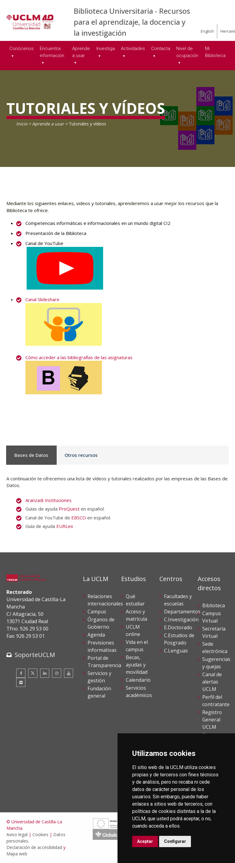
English (207, 31)
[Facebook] (20, 673)
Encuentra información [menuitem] (52, 52)
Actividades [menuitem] (133, 48)
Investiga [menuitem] (105, 48)
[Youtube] (68, 673)
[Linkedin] (44, 673)
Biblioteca (213, 605)
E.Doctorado (178, 627)
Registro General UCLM (212, 719)
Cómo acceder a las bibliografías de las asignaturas (78, 357)
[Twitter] (32, 673)
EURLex (64, 526)
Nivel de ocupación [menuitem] (187, 52)
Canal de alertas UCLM (212, 681)
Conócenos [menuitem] (21, 48)
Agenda (96, 634)
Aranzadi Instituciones (48, 500)
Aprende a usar (48, 124)
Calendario (138, 680)
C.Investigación (181, 619)
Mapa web (16, 854)
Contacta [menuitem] (160, 48)
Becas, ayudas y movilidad (136, 664)
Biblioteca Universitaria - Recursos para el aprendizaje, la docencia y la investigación (132, 22)
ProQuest (69, 509)
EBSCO (78, 518)
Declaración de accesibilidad (34, 847)
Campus (97, 611)
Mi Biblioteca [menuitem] (215, 52)
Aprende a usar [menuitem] (81, 52)
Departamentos (182, 611)
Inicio (21, 124)
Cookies (40, 834)
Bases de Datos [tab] (28, 455)
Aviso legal (17, 834)
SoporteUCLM (35, 655)
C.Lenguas (176, 650)
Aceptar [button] (145, 841)
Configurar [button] (175, 841)
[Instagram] (56, 673)
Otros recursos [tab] (71, 455)
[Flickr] (20, 682)
